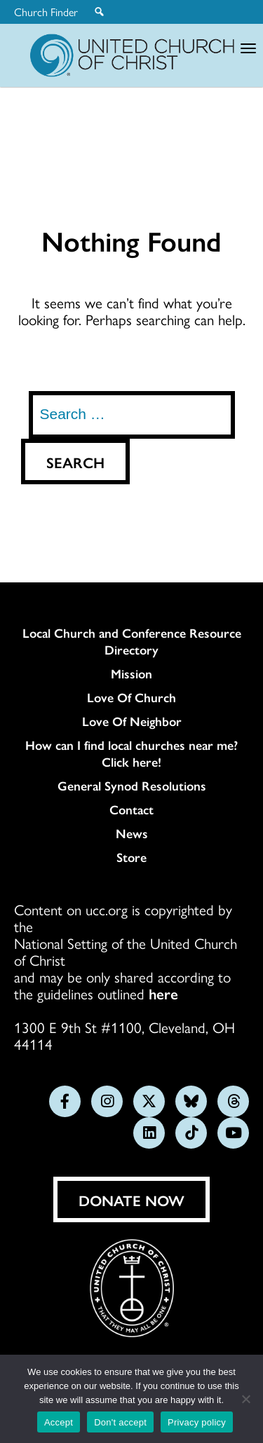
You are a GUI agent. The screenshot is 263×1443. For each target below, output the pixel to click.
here (163, 993)
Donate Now (131, 1199)
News (132, 833)
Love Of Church (131, 697)
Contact (131, 809)
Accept (58, 1422)
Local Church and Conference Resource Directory (131, 641)
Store (131, 857)
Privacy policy (197, 1422)
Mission (131, 673)
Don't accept (120, 1422)
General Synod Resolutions (132, 785)
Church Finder (46, 12)
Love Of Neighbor (132, 721)
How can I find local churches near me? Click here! (131, 753)
